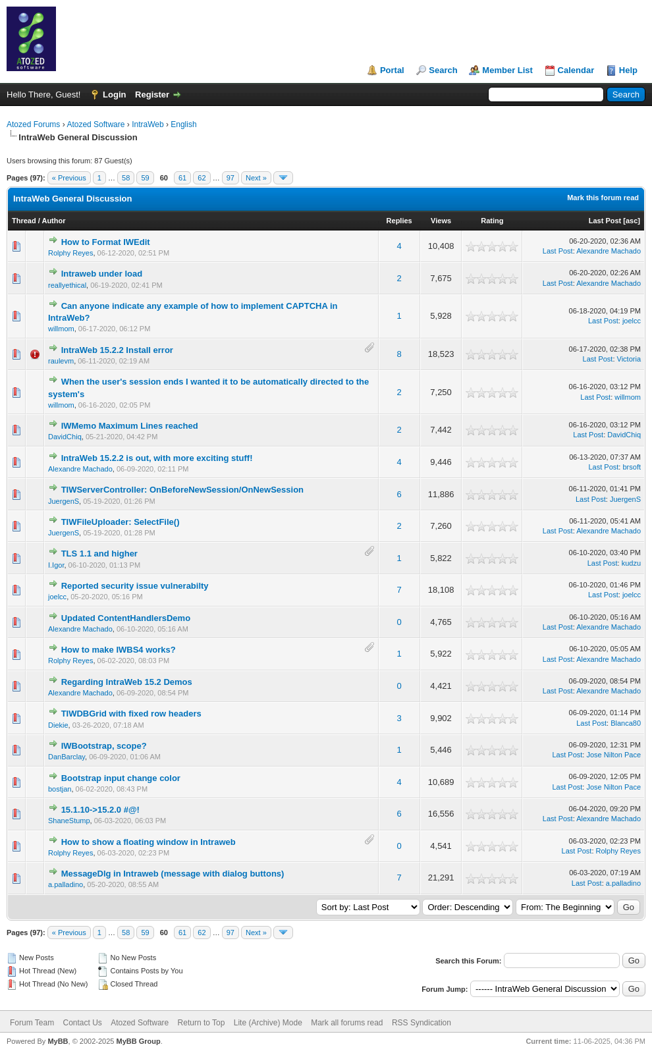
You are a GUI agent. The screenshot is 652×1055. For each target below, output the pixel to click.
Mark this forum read (603, 198)
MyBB (57, 1041)
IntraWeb (147, 124)
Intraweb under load (102, 274)
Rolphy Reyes (70, 253)
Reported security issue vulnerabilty (135, 586)
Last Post (605, 221)
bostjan (59, 789)
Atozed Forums (33, 124)
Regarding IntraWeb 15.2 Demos (126, 682)
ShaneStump (69, 821)
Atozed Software (95, 124)
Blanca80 (626, 723)
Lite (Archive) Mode (268, 1022)
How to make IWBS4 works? (118, 650)
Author (53, 221)
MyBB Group (138, 1041)
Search (443, 70)
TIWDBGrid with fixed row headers (131, 713)
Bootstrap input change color (120, 778)
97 (230, 178)
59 (145, 178)
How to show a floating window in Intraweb (148, 842)
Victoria (629, 359)
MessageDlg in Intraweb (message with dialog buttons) (173, 874)
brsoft (631, 467)
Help (628, 70)
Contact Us (82, 1022)
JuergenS (63, 501)
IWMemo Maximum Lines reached (129, 426)
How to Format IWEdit (105, 242)
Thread (24, 221)
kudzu (631, 563)
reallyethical (67, 285)
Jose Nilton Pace (613, 755)
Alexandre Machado (608, 251)
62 (201, 178)
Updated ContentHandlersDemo (125, 618)
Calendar (576, 70)
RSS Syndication (421, 1022)
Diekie (58, 725)
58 (126, 178)
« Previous (69, 178)
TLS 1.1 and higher (99, 553)
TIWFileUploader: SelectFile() (120, 522)
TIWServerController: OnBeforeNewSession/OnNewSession (182, 490)
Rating (492, 221)
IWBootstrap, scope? (104, 746)
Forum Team (32, 1022)
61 (182, 178)
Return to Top (201, 1022)
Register (152, 94)
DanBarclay (66, 757)
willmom (61, 329)
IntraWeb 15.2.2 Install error (117, 350)
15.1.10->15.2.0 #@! (100, 810)
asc (632, 221)
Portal (392, 70)
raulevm (61, 361)
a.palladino (65, 884)
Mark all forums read (347, 1022)
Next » (256, 178)
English (183, 124)
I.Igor (56, 565)
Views (441, 221)
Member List (507, 70)
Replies (399, 221)
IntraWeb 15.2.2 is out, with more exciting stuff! (157, 458)
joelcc (631, 321)
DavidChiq (65, 437)
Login (114, 94)
